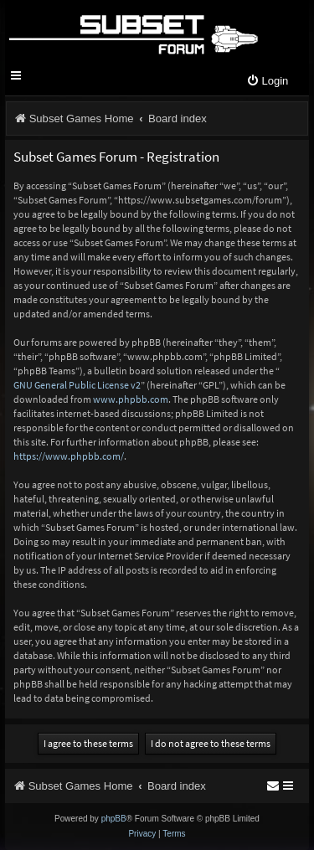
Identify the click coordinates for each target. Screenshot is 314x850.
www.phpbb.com (130, 399)
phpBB (113, 818)
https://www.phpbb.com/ (68, 456)
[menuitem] (267, 82)
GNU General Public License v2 (77, 385)
